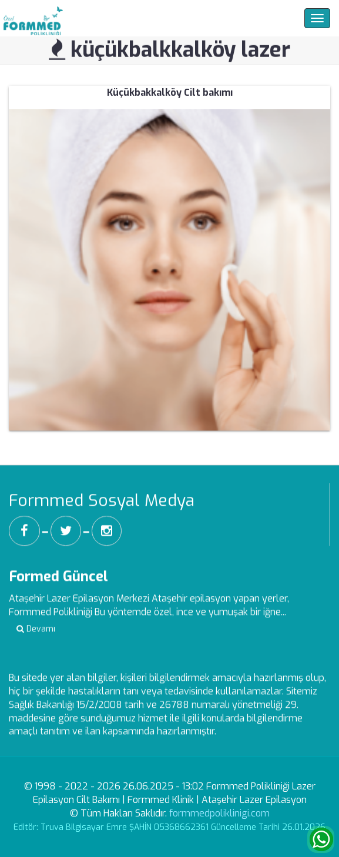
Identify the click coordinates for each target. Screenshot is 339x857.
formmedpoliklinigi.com (219, 813)
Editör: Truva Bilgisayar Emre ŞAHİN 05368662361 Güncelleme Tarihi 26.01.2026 (169, 827)
